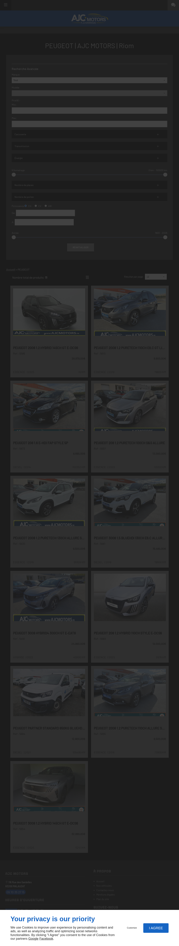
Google (33, 938)
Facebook (46, 938)
